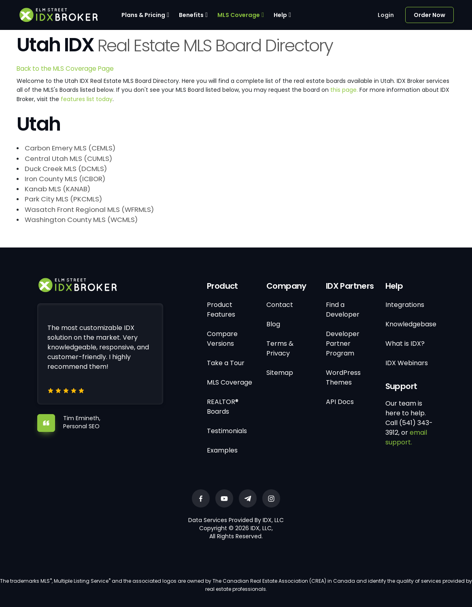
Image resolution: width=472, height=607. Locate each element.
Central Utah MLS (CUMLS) (68, 158)
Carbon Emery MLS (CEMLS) (70, 148)
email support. (406, 437)
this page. (344, 90)
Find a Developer (342, 309)
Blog (273, 324)
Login (386, 15)
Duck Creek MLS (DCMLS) (66, 168)
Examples (222, 450)
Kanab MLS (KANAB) (57, 189)
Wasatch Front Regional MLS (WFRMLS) (89, 209)
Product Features (221, 309)
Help (280, 15)
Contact (279, 304)
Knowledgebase (410, 324)
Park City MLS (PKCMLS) (63, 199)
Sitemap (279, 372)
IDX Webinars (406, 363)
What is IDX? (405, 343)
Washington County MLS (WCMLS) (81, 219)
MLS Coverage (238, 15)
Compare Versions (222, 338)
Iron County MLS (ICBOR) (65, 179)
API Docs (340, 401)
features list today (87, 99)
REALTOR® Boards (222, 406)
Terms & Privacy (279, 348)
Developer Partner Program (342, 343)
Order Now (429, 15)
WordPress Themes (343, 377)
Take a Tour (226, 363)
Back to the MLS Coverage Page (65, 68)
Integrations (404, 304)
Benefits (191, 15)
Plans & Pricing (143, 15)
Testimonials (227, 431)
